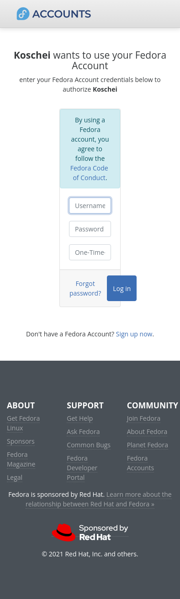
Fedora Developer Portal (82, 468)
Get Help (80, 418)
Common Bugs (89, 444)
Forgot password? (85, 288)
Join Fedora (144, 418)
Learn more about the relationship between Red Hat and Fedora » (99, 499)
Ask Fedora (83, 431)
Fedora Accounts (140, 463)
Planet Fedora (147, 444)
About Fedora (147, 431)
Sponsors (21, 441)
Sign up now (134, 334)
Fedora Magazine (21, 459)
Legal (14, 477)
